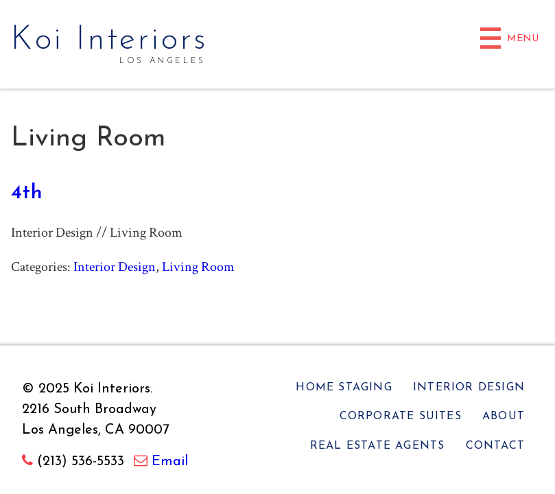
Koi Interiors (110, 40)
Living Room (198, 267)
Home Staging (344, 387)
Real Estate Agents (377, 445)
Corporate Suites (401, 416)
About (503, 416)
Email (170, 462)
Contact (495, 445)
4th (27, 193)
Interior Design (114, 267)
